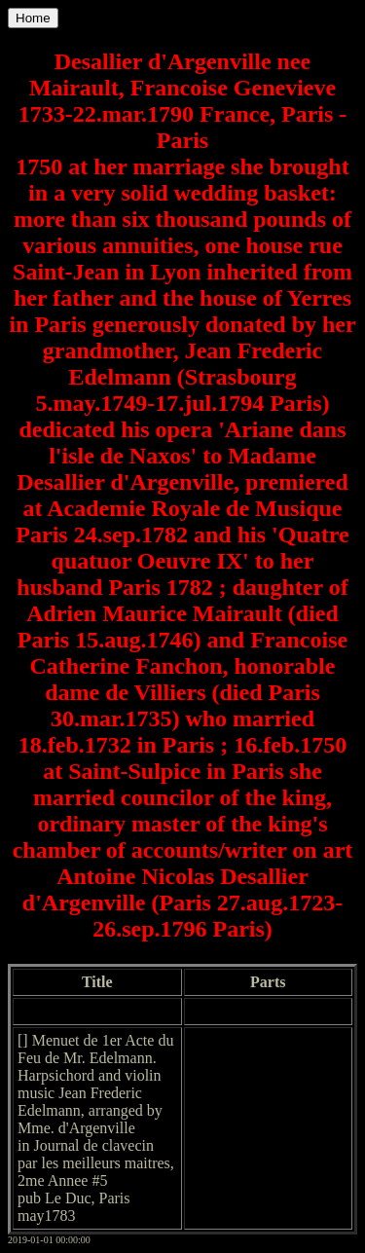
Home (33, 18)
